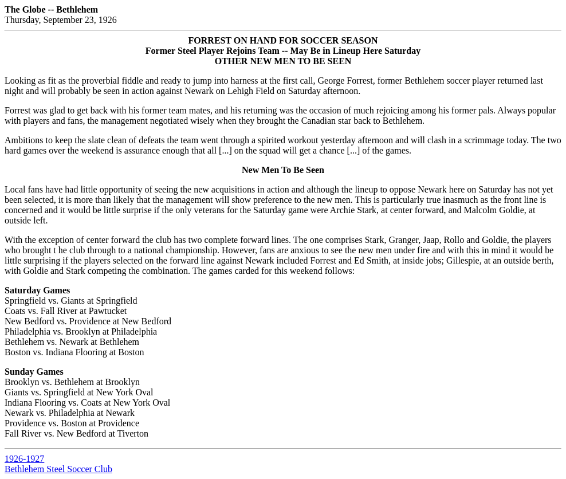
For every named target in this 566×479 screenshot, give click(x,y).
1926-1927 (24, 459)
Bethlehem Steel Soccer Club (58, 469)
